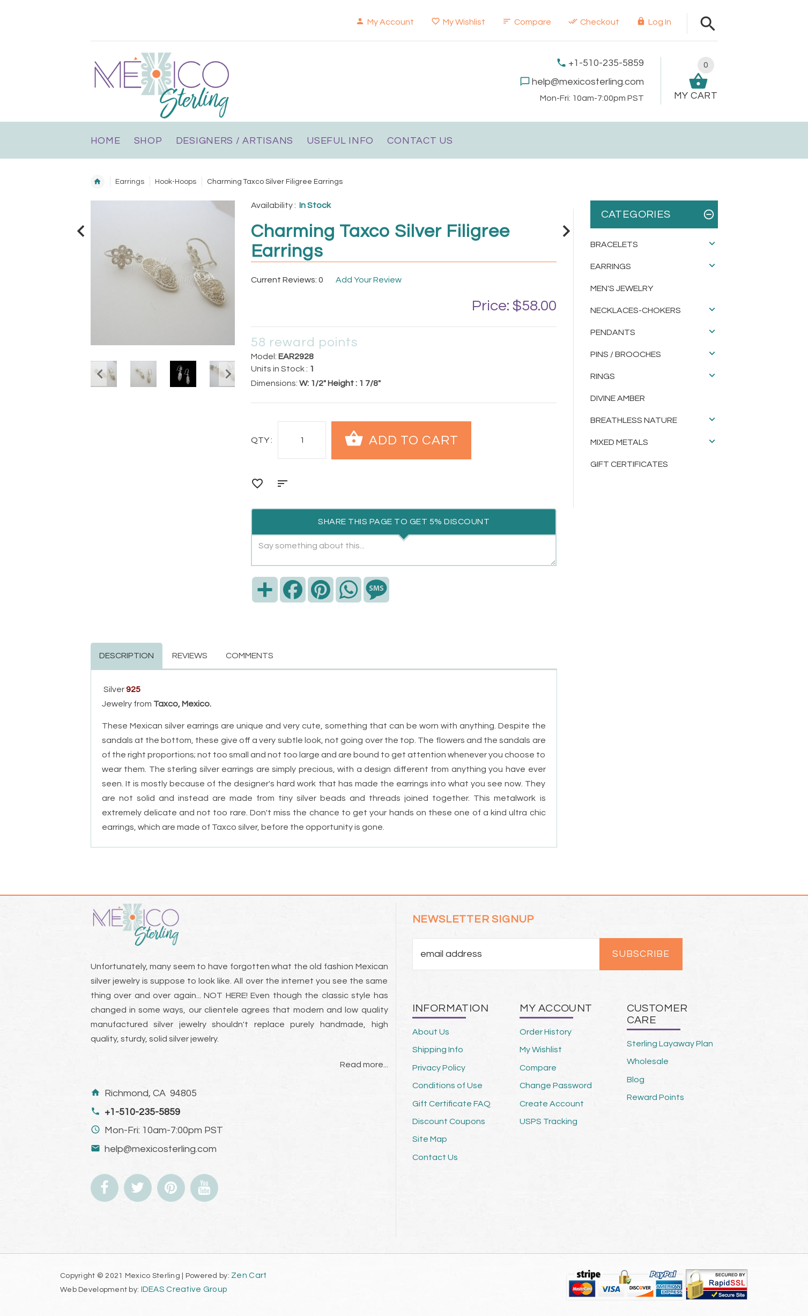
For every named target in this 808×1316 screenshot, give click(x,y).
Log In (653, 22)
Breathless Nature (633, 420)
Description (126, 655)
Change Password (556, 1085)
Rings (602, 376)
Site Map (429, 1139)
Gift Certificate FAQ (451, 1103)
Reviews (189, 655)
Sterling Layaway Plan (670, 1043)
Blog (635, 1079)
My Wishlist (458, 22)
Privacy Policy (438, 1068)
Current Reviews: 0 (287, 280)
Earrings (129, 181)
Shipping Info (437, 1049)
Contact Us (435, 1157)
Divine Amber (617, 398)
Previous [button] (99, 374)
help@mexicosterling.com (588, 82)
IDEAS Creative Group (183, 1289)
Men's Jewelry (621, 288)
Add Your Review (369, 280)
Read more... (364, 1064)
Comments (249, 655)
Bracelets (614, 244)
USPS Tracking (548, 1121)
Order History (546, 1032)
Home (98, 182)
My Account (384, 22)
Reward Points (655, 1097)
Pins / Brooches (625, 354)
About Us (430, 1032)
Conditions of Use (447, 1085)
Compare (526, 22)
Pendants (612, 332)
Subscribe (641, 954)
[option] (143, 374)
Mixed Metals (619, 442)
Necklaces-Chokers (635, 310)
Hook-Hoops (175, 181)
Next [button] (227, 374)
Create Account (552, 1103)
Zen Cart (248, 1275)
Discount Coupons (448, 1121)
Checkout (593, 22)
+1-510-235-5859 (606, 63)
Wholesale (648, 1061)
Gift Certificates (629, 464)
